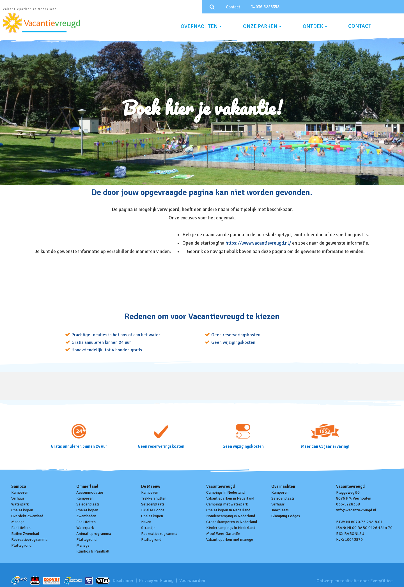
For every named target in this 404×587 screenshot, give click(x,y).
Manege (17, 521)
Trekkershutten (153, 498)
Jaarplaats (280, 510)
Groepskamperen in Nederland (231, 521)
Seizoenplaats (88, 504)
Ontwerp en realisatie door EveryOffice (354, 581)
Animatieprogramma (93, 533)
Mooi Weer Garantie (223, 533)
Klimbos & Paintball (92, 551)
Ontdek (315, 26)
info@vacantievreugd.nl (356, 510)
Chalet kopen (22, 510)
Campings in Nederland (225, 492)
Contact (233, 7)
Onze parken (262, 26)
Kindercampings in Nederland (230, 527)
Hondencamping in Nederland (230, 516)
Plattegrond (21, 545)
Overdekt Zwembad (27, 516)
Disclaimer (123, 580)
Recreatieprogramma (29, 539)
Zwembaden (86, 516)
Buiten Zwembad (25, 533)
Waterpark (20, 504)
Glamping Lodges (285, 516)
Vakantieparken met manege (229, 539)
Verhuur (17, 498)
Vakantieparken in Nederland (230, 498)
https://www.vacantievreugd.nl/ (259, 243)
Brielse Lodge (152, 510)
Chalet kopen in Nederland (228, 510)
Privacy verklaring (156, 580)
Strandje (148, 527)
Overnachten (201, 26)
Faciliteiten (21, 527)
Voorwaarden (192, 580)
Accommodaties (90, 492)
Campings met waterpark (227, 504)
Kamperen (19, 492)
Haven (146, 521)
